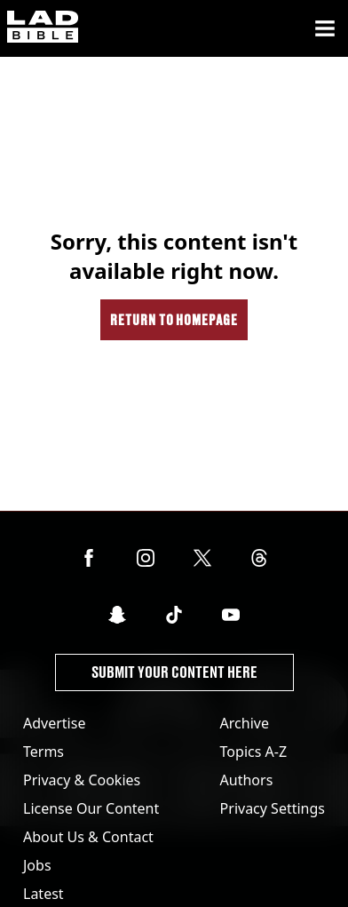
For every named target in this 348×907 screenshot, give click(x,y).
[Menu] (325, 28)
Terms (43, 751)
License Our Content (91, 808)
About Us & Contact (88, 837)
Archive (244, 723)
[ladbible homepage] (42, 28)
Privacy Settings (272, 808)
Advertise (54, 723)
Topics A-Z (253, 751)
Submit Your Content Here (174, 672)
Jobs (37, 865)
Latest (43, 893)
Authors (246, 780)
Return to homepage (174, 319)
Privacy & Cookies (81, 780)
